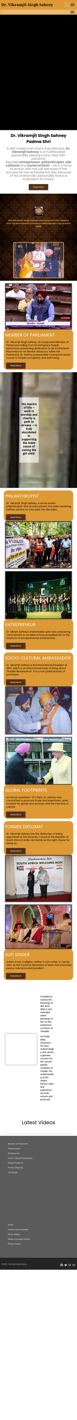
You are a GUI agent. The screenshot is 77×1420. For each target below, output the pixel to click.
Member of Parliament (18, 1144)
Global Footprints (15, 1163)
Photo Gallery (14, 1234)
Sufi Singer (13, 1172)
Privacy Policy (14, 1244)
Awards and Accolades (18, 1229)
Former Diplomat (15, 1168)
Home (10, 1225)
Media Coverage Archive (19, 1239)
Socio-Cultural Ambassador (20, 1158)
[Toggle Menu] (72, 5)
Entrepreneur (14, 1153)
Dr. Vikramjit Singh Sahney (27, 5)
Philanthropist (14, 1149)
